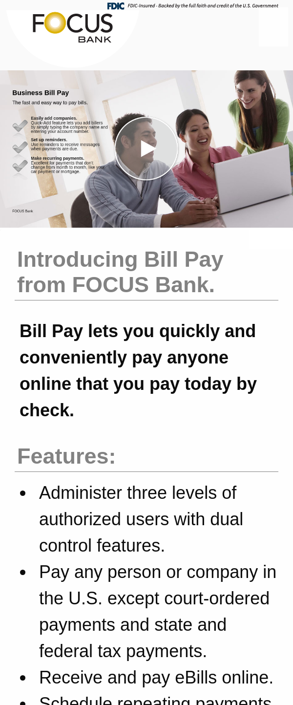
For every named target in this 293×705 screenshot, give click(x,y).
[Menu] (273, 26)
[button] (146, 149)
